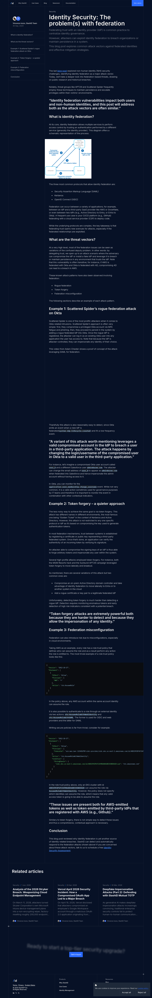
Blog (107, 982)
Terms (15, 985)
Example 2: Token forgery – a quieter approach (25, 59)
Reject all (142, 992)
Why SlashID (63, 983)
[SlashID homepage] (12, 3)
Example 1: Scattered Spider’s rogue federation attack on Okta (25, 49)
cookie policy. (143, 988)
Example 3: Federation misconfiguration (20, 68)
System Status (30, 985)
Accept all (126, 992)
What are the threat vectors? (22, 42)
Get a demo (137, 3)
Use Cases (63, 986)
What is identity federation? (22, 35)
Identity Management (66, 990)
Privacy (21, 985)
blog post (62, 71)
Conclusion (15, 77)
